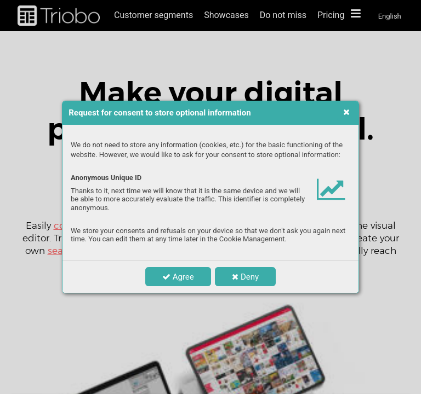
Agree (178, 277)
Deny (245, 277)
